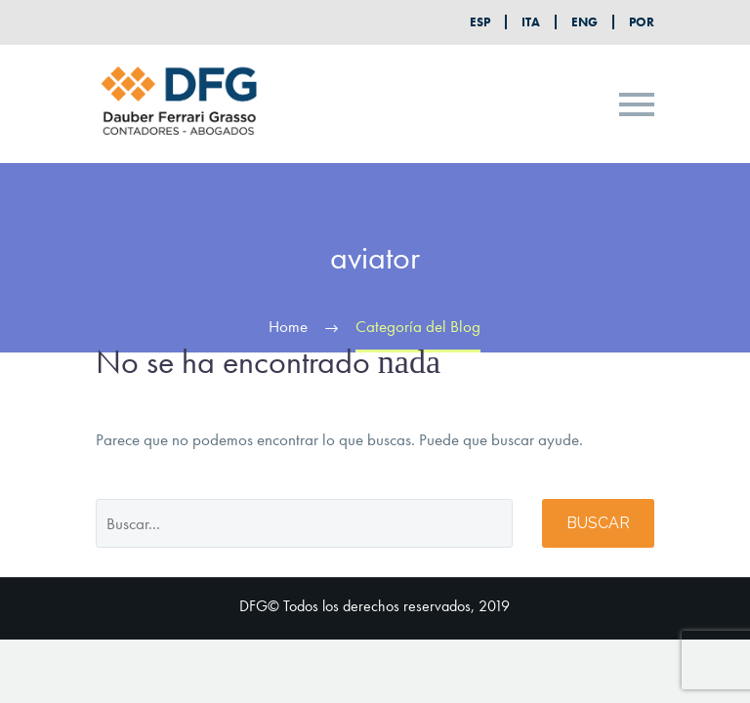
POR (641, 22)
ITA (530, 22)
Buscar (598, 523)
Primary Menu (636, 104)
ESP (480, 22)
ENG (584, 22)
